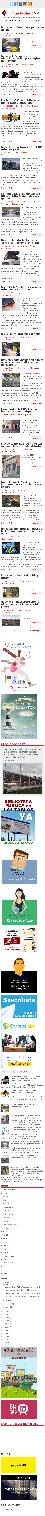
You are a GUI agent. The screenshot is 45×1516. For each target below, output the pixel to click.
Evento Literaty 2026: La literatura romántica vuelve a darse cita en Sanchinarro (21, 288)
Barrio (18, 64)
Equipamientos (31, 202)
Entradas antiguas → (36, 631)
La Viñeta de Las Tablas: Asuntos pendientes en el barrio (22, 28)
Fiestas (23, 64)
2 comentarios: (6, 35)
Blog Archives (25, 1072)
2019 (5, 1330)
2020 (5, 1327)
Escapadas (6, 1218)
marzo (8, 1301)
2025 (5, 1311)
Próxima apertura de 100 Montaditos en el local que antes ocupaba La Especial (20, 410)
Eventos (5, 1221)
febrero (8, 1304)
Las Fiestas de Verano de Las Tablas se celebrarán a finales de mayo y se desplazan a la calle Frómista (22, 58)
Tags (14, 1072)
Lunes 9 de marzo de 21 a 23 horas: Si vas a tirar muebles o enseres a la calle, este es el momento (21, 484)
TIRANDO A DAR (8, 1263)
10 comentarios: (17, 204)
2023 (5, 1318)
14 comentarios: (6, 66)
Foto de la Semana (24, 610)
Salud (5, 1249)
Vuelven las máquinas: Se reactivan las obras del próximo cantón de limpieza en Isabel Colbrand (21, 604)
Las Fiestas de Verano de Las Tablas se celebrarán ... (23, 1290)
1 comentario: (6, 295)
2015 (5, 1343)
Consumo (6, 1197)
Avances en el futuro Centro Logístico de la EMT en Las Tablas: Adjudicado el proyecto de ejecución (21, 196)
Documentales (8, 1207)
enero (7, 1307)
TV (3, 1266)
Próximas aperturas (24, 415)
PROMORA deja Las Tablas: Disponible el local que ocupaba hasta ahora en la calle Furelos (21, 444)
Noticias (30, 64)
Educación (6, 1211)
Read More (36, 46)
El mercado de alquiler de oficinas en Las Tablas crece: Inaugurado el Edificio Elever (20, 241)
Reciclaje (26, 490)
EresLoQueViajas (8, 1214)
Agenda (20, 293)
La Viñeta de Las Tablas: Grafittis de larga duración (20, 576)
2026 (5, 1282)
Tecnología (6, 1270)
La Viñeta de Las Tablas (24, 33)
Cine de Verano (26, 106)
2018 (5, 1333)
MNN (30, 368)
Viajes (5, 1273)
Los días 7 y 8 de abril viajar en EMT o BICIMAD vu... (22, 1296)
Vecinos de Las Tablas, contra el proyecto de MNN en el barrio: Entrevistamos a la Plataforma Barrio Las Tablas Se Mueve (26, 1130)
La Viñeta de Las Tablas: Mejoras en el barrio (21, 333)
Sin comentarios (8, 1256)
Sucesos (6, 1259)
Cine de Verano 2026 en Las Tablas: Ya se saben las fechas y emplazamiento (20, 101)
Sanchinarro (34, 293)
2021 (5, 1324)
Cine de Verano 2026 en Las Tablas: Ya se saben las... (23, 1293)
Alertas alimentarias (9, 1190)
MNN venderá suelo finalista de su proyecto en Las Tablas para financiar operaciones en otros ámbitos (22, 531)
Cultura (26, 293)
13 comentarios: (6, 339)
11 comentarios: (6, 612)
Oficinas (32, 246)
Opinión (5, 1242)
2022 (5, 1321)
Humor (5, 1231)
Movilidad (23, 153)
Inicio (16, 631)
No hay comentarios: (8, 108)
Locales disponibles (25, 449)
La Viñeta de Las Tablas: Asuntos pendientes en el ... (23, 1287)
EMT (17, 153)
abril (7, 1284)
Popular (6, 1072)
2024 (5, 1314)
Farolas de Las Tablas (10, 1225)
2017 (5, 1337)
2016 (5, 1340)
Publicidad (6, 1245)
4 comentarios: (6, 417)
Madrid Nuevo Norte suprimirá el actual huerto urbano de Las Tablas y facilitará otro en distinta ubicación (22, 362)
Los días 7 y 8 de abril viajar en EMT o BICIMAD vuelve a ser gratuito (22, 148)
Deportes (6, 1204)
